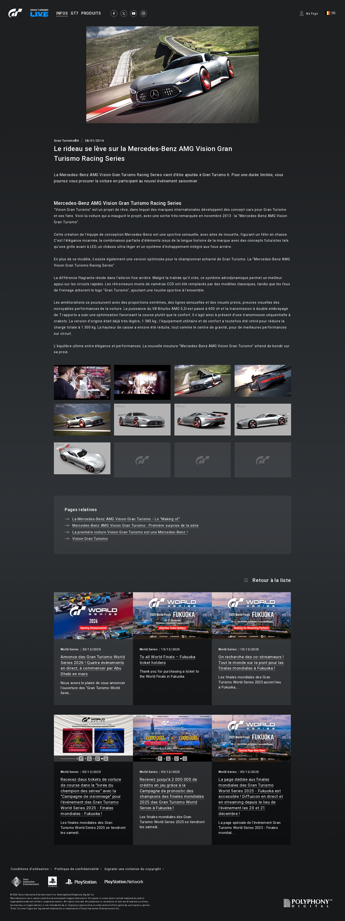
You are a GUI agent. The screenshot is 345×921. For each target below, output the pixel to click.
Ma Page (312, 13)
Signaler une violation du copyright (139, 869)
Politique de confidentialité (80, 869)
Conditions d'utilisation (31, 869)
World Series (70, 649)
